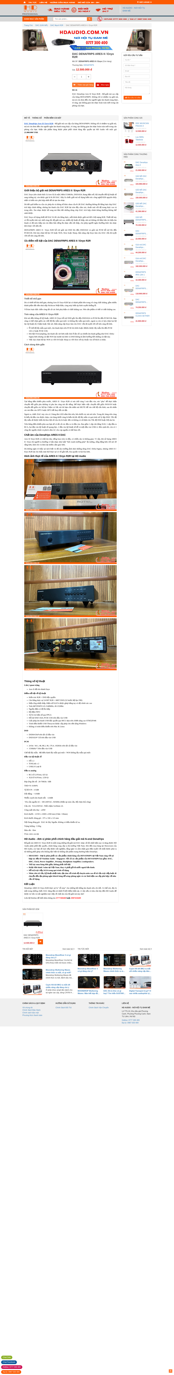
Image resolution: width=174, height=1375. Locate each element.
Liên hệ (43, 2)
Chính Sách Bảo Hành (31, 1010)
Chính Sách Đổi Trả (64, 1008)
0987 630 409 (11, 1372)
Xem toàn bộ (68, 949)
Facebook (9, 1362)
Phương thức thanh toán (32, 1015)
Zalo (7, 1357)
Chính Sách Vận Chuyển (99, 1008)
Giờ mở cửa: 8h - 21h (88, 2)
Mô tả (27, 118)
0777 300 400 (12, 1367)
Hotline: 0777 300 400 (115, 19)
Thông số (37, 118)
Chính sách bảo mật (30, 1013)
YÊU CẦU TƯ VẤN (132, 98)
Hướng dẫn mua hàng (62, 2)
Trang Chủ (28, 25)
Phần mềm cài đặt (52, 118)
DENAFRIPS (89, 65)
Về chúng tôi (27, 1008)
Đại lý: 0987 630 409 (140, 19)
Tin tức (32, 2)
